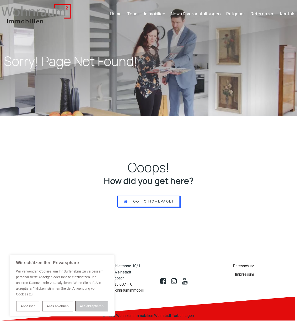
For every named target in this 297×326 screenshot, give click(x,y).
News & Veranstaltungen (196, 13)
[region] (62, 285)
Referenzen (263, 13)
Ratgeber (235, 13)
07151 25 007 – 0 (117, 284)
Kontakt (288, 13)
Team (133, 13)
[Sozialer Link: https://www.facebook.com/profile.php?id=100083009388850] (165, 281)
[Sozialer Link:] (175, 281)
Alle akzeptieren (92, 306)
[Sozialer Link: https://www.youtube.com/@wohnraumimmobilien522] (186, 281)
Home (116, 13)
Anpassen (28, 306)
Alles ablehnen (58, 306)
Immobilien (154, 13)
